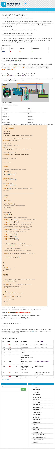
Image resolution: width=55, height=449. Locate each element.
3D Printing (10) (37, 397)
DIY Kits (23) (36, 387)
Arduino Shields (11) (38, 439)
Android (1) (36, 442)
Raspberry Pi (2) (37, 432)
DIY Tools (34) (36, 394)
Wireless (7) (36, 417)
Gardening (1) (36, 404)
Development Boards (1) (39, 434)
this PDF (34, 331)
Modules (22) (36, 399)
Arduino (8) (36, 424)
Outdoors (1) (36, 389)
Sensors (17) (36, 402)
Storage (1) (36, 392)
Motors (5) (35, 427)
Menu (27, 10)
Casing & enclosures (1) (39, 437)
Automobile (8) (37, 422)
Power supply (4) (37, 412)
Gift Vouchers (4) (37, 419)
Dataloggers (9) (37, 409)
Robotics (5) (36, 429)
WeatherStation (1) (38, 407)
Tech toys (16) (36, 414)
